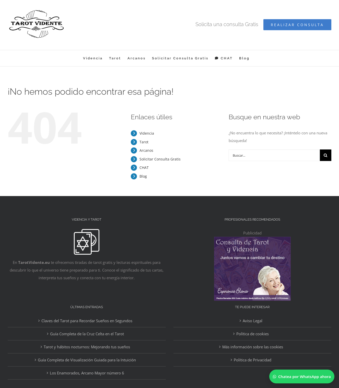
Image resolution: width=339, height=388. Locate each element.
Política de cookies (252, 333)
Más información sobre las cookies (252, 346)
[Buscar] (325, 155)
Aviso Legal (252, 320)
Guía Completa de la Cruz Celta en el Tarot (87, 333)
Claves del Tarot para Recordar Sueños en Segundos (86, 320)
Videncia (146, 133)
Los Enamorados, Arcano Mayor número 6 (87, 372)
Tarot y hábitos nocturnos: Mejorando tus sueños (87, 346)
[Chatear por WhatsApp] (301, 376)
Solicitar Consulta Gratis (160, 159)
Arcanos (146, 150)
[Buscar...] (274, 155)
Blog (143, 176)
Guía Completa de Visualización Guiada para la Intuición (87, 359)
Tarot (143, 141)
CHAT (144, 167)
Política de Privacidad (252, 359)
